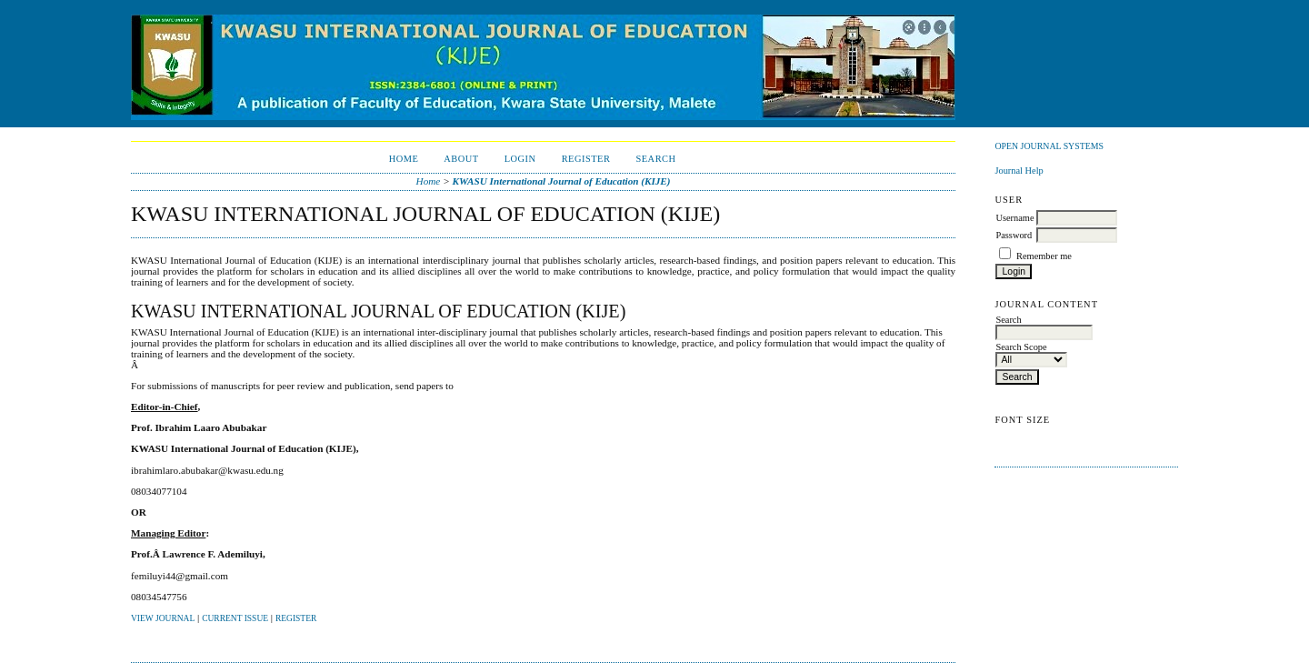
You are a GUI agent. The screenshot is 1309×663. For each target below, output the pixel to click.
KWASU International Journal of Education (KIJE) (561, 181)
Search (655, 159)
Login (520, 159)
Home (404, 159)
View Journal (163, 618)
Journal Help (1018, 171)
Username (1014, 218)
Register (586, 159)
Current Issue (235, 618)
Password (1013, 235)
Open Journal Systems (1049, 146)
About (461, 159)
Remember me (1044, 256)
